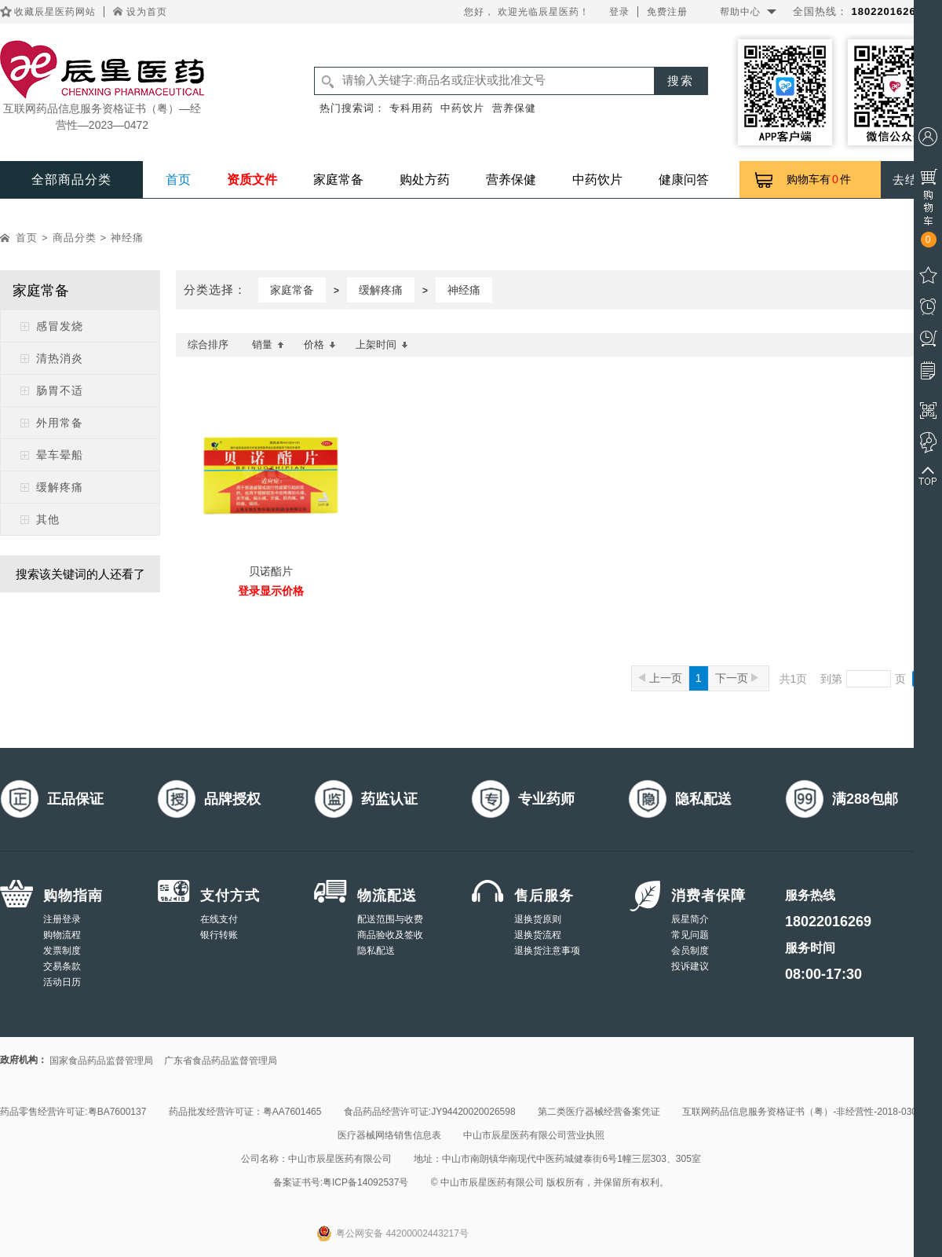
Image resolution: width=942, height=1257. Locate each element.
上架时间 (382, 344)
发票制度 (62, 950)
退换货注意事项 (547, 950)
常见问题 (690, 934)
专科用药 (411, 108)
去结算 (911, 179)
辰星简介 (690, 919)
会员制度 (690, 950)
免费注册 (667, 11)
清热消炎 (59, 358)
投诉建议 (690, 966)
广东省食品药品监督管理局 (220, 1060)
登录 (619, 11)
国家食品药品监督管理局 (101, 1060)
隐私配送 (376, 950)
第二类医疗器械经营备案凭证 (599, 1111)
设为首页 (146, 11)
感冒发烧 (59, 326)
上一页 (660, 678)
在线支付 (219, 919)
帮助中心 (740, 11)
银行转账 (219, 934)
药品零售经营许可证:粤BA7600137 (73, 1111)
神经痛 (127, 238)
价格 (320, 344)
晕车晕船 (59, 455)
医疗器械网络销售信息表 (389, 1135)
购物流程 (62, 934)
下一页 (736, 678)
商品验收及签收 (390, 934)
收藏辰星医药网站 (55, 11)
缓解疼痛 (59, 487)
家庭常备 (338, 179)
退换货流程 (537, 934)
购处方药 (425, 179)
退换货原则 (537, 919)
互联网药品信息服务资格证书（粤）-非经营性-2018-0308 (802, 1111)
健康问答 (684, 179)
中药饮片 (462, 108)
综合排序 (208, 344)
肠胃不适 (59, 390)
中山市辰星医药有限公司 (340, 1158)
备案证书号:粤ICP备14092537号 (341, 1182)
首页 (178, 179)
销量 (268, 344)
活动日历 (62, 982)
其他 (48, 519)
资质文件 (252, 179)
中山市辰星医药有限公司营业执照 (533, 1135)
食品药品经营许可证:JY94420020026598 (430, 1111)
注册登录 (62, 919)
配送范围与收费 (390, 919)
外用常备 (59, 422)
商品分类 (75, 238)
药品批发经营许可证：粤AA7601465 (245, 1111)
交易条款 (62, 966)
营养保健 (514, 108)
